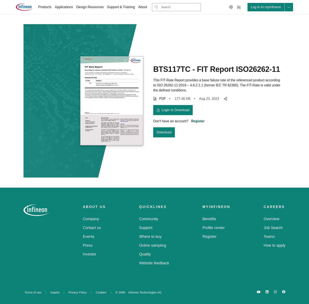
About (142, 7)
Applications (64, 7)
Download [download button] (164, 132)
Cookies (101, 292)
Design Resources (90, 7)
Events (88, 236)
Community (148, 219)
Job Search (273, 228)
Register (197, 121)
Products (44, 7)
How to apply (274, 245)
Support (145, 228)
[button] (231, 7)
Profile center (214, 228)
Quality (145, 254)
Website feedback (154, 263)
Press (88, 245)
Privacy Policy (77, 292)
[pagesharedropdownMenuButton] (225, 99)
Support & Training (121, 7)
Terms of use (33, 292)
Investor (89, 254)
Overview (271, 219)
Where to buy (150, 236)
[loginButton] (270, 7)
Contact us (92, 228)
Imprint (54, 292)
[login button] (173, 110)
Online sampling (152, 245)
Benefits (209, 219)
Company (91, 219)
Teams (269, 236)
